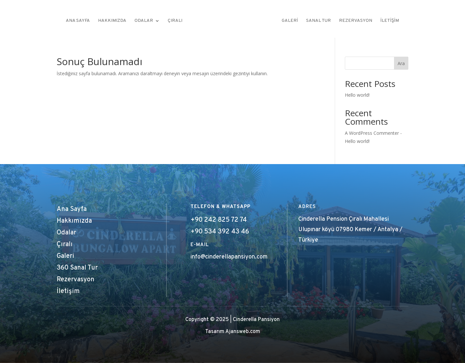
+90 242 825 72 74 (218, 220)
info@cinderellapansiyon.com (229, 257)
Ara (401, 63)
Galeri (290, 21)
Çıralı (175, 21)
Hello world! (357, 95)
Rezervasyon (355, 21)
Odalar (143, 21)
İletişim (389, 21)
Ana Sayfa (78, 21)
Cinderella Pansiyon (256, 319)
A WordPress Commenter (372, 133)
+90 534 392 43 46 (219, 232)
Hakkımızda (112, 21)
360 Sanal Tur (77, 268)
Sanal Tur (318, 21)
